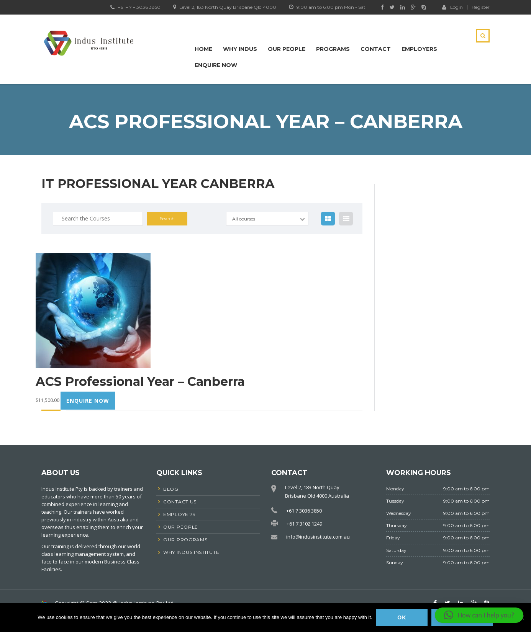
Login (452, 7)
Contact (376, 49)
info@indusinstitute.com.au (318, 536)
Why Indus (240, 49)
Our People (286, 49)
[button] (479, 615)
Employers (419, 49)
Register (481, 7)
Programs (333, 49)
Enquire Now (216, 65)
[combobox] (267, 218)
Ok (402, 618)
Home (203, 49)
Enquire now (87, 400)
